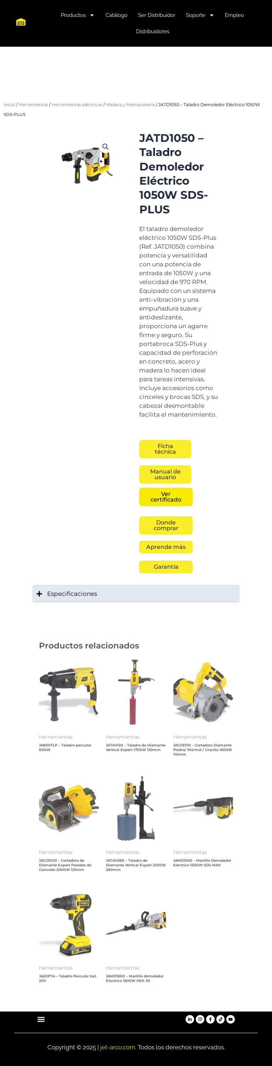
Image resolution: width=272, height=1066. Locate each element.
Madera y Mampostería (130, 104)
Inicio (9, 104)
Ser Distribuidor (156, 15)
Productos (78, 15)
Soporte (200, 15)
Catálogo (117, 15)
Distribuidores (152, 31)
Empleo (234, 15)
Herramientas (33, 104)
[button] (105, 146)
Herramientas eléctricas (77, 104)
